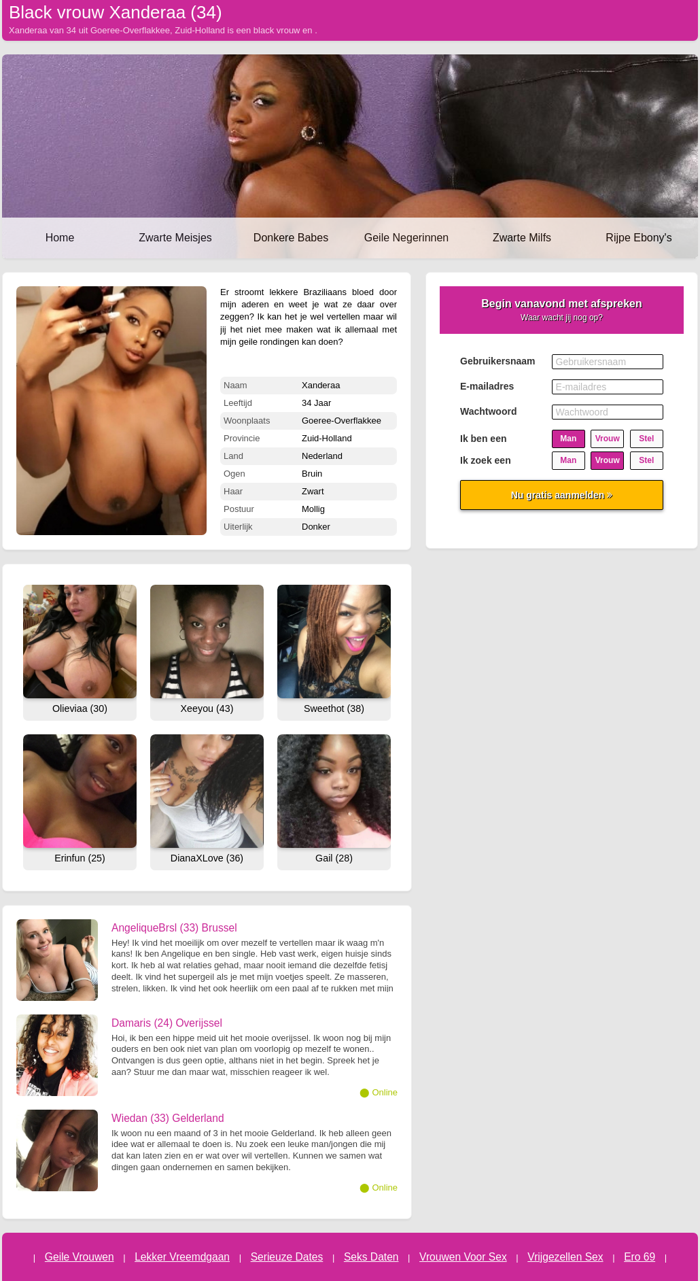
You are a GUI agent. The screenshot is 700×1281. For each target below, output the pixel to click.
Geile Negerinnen (406, 237)
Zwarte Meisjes (175, 237)
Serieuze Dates (287, 1257)
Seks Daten (371, 1257)
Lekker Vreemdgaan (182, 1257)
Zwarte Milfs (522, 237)
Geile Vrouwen (79, 1257)
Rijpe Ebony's (638, 237)
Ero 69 (639, 1257)
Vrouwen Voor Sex (463, 1257)
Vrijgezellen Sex (565, 1257)
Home (60, 237)
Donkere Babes (290, 237)
